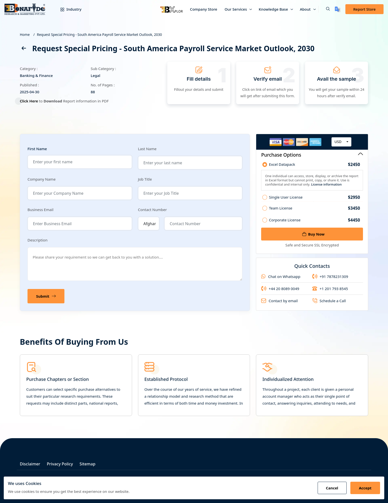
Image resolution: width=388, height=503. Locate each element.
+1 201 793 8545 (330, 291)
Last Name (147, 148)
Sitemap (91, 463)
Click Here (31, 100)
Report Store (364, 9)
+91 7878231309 (330, 279)
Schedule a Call (329, 304)
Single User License (314, 200)
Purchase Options (312, 154)
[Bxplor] (171, 9)
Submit (46, 296)
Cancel (330, 487)
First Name (37, 148)
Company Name (41, 179)
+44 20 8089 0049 (280, 291)
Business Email (41, 209)
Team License (314, 211)
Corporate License (314, 223)
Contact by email (279, 304)
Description (38, 240)
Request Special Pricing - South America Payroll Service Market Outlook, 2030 (99, 34)
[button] (324, 9)
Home (25, 34)
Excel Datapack (314, 165)
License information (326, 185)
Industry (67, 9)
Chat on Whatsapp (280, 279)
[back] (23, 49)
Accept (364, 487)
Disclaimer (30, 463)
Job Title (145, 179)
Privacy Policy (62, 463)
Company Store (203, 9)
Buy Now (313, 234)
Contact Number (152, 209)
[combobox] (341, 143)
